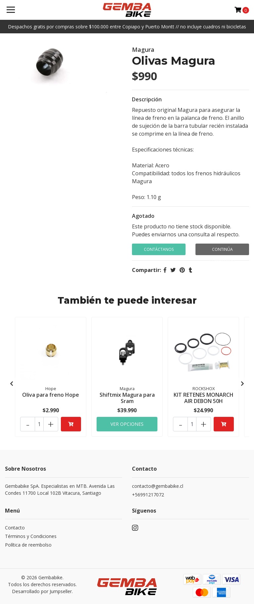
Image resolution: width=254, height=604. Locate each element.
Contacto (15, 526)
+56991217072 (148, 493)
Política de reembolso (28, 543)
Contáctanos (159, 249)
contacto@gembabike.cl (157, 485)
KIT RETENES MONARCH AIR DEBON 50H (203, 397)
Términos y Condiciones (31, 535)
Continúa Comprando (222, 251)
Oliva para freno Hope (50, 394)
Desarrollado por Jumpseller (42, 590)
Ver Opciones (127, 422)
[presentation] (11, 382)
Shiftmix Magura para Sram (127, 397)
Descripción (147, 99)
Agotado (143, 215)
